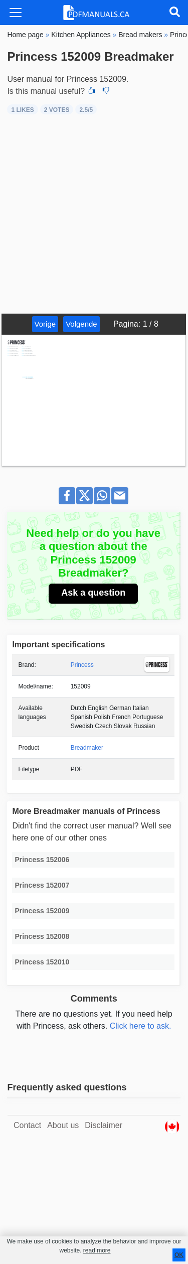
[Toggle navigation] (15, 12)
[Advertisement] (94, 214)
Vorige (45, 324)
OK (178, 1254)
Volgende (81, 324)
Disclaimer (103, 1125)
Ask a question (93, 593)
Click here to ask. (140, 1026)
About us (63, 1125)
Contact (27, 1125)
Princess (82, 664)
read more (97, 1250)
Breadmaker (87, 747)
